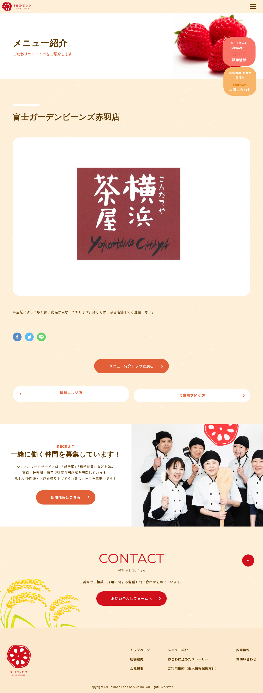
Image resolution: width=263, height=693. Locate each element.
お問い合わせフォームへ (131, 595)
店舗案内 (134, 656)
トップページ (137, 647)
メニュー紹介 (175, 647)
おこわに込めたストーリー (186, 656)
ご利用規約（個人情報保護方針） (191, 665)
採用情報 (243, 647)
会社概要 (134, 665)
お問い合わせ (246, 656)
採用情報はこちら (65, 494)
